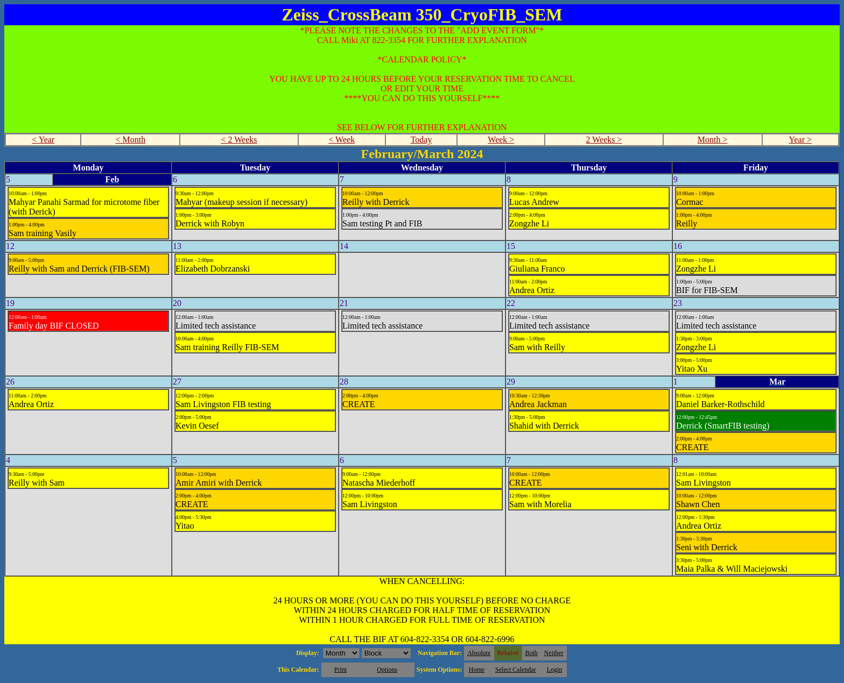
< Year (43, 139)
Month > (713, 139)
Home (476, 669)
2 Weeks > (604, 139)
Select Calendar (515, 669)
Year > (800, 139)
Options (387, 669)
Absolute (478, 653)
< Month (131, 139)
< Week (341, 139)
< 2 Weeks (239, 139)
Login (554, 669)
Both (531, 653)
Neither (554, 653)
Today (421, 139)
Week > (501, 139)
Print (340, 669)
